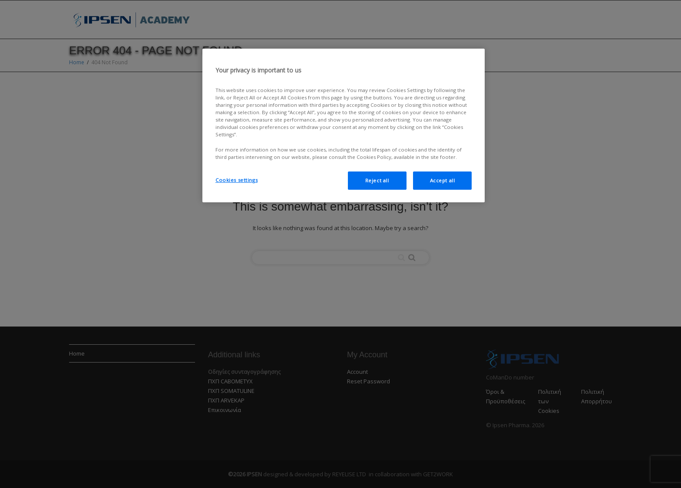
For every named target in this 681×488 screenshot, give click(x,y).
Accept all (442, 180)
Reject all (377, 180)
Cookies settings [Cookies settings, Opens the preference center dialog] (236, 180)
